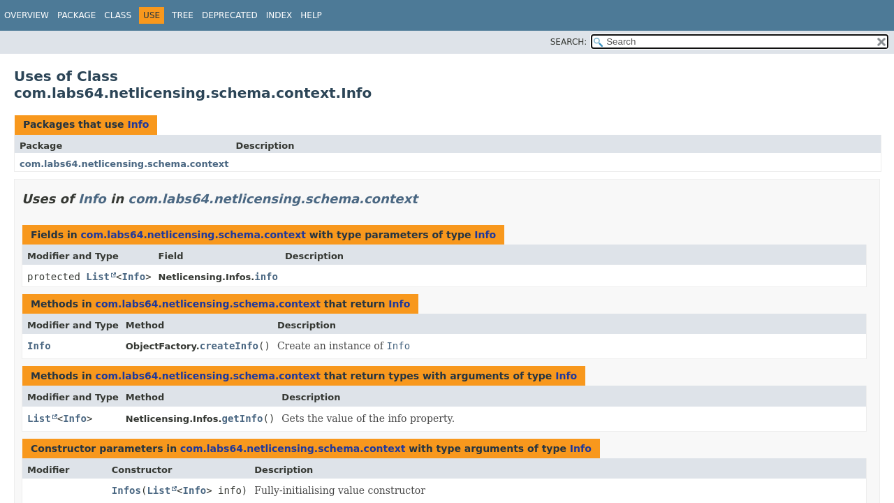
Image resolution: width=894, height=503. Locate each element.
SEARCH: (568, 42)
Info (138, 124)
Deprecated (230, 15)
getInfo (242, 418)
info (266, 276)
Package (76, 15)
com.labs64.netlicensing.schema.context (124, 164)
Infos (126, 490)
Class (117, 15)
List (98, 276)
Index (279, 15)
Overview (26, 15)
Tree (182, 15)
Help (311, 15)
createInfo (229, 345)
